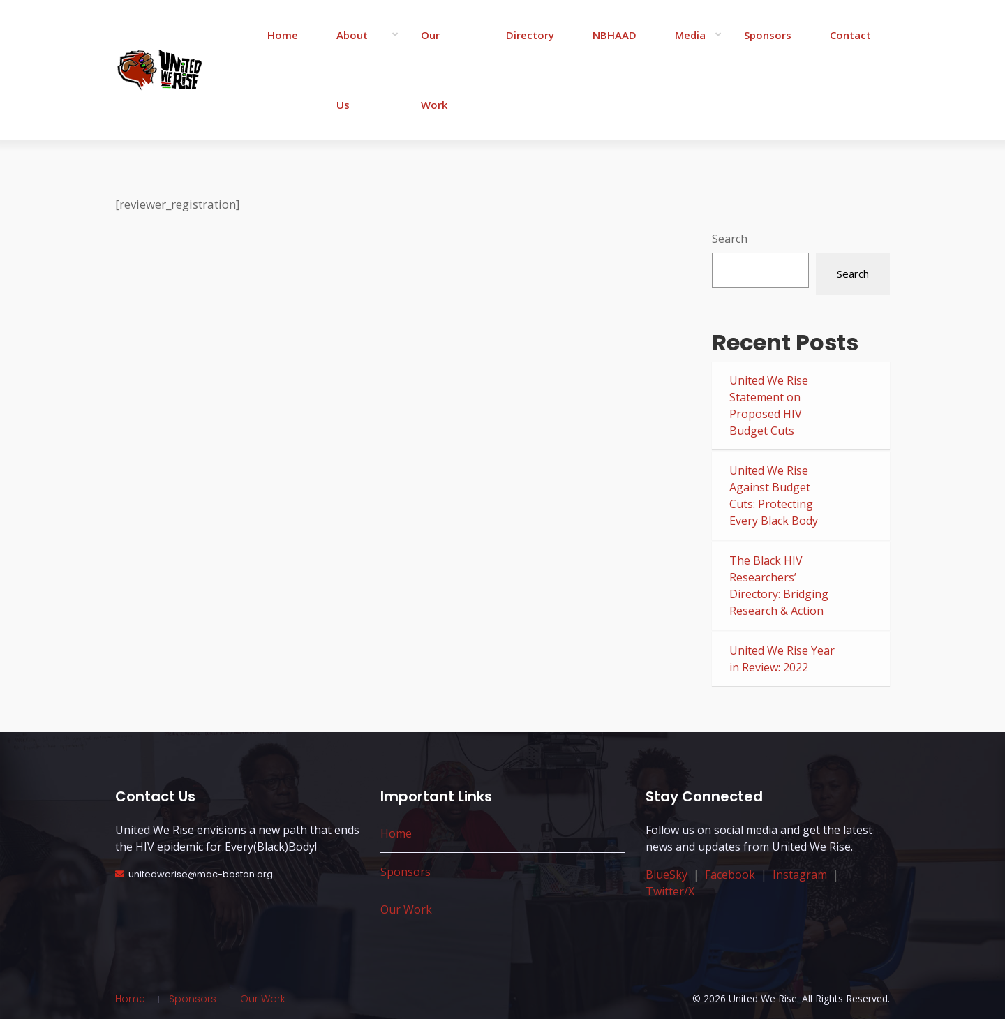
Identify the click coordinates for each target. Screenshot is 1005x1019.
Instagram (800, 874)
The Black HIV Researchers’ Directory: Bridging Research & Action (778, 585)
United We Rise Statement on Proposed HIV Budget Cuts (768, 405)
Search (729, 238)
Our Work (434, 70)
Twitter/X (670, 891)
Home (282, 35)
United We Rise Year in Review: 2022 (782, 659)
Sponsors (767, 35)
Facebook (730, 874)
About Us (352, 70)
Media (690, 35)
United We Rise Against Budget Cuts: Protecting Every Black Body (773, 495)
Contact (850, 35)
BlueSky (666, 874)
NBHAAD (614, 35)
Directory (530, 35)
